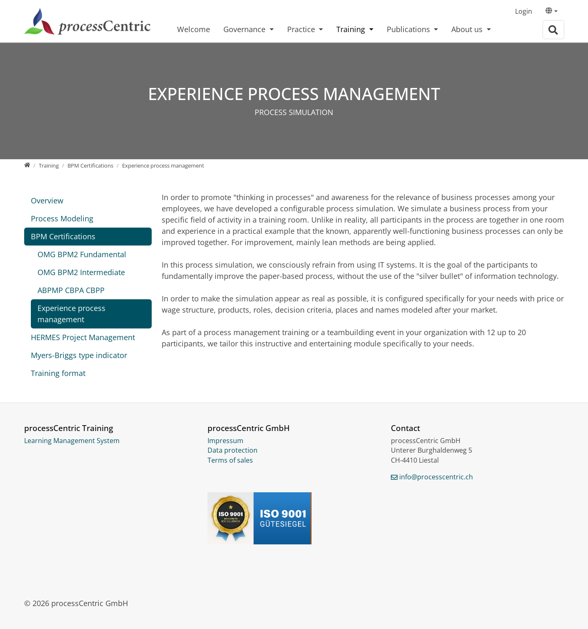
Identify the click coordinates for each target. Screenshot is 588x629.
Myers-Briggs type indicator (79, 355)
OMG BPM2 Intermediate (81, 272)
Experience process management (71, 313)
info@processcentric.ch (436, 476)
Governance (245, 29)
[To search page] (553, 30)
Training (351, 29)
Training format (58, 373)
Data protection (233, 450)
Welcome (193, 29)
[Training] (49, 165)
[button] (551, 11)
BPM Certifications (63, 236)
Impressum (225, 440)
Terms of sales (230, 460)
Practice (302, 29)
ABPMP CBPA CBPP (71, 290)
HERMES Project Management (83, 337)
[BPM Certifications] (90, 165)
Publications (409, 29)
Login (523, 11)
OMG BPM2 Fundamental (82, 254)
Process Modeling (62, 218)
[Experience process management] (163, 165)
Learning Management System (72, 440)
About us (468, 29)
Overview (47, 200)
